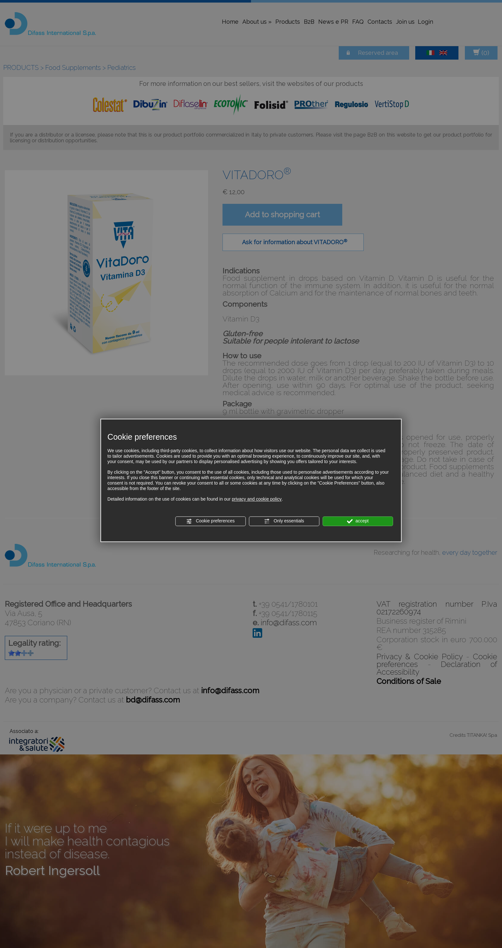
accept (357, 521)
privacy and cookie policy (257, 499)
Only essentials (284, 521)
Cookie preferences (210, 521)
